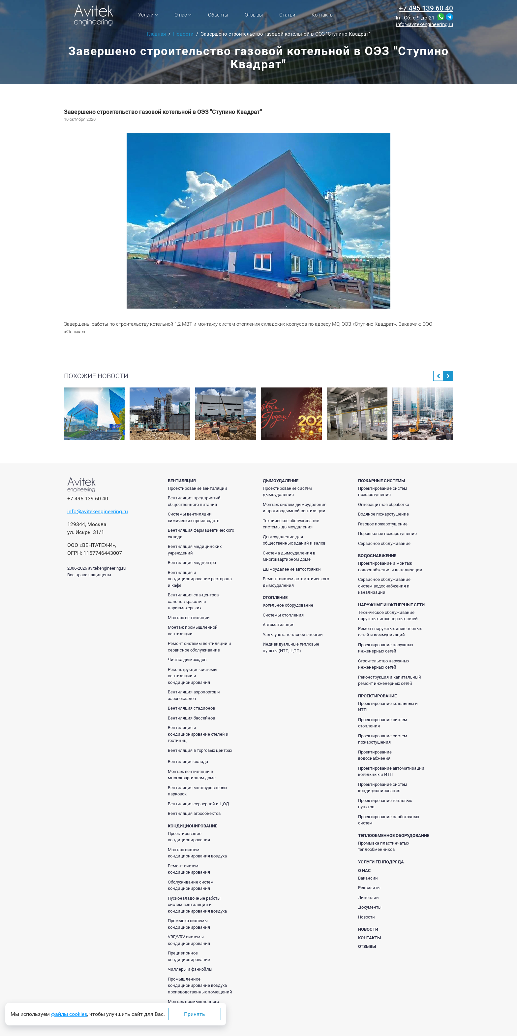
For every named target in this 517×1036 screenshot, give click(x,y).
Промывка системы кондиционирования (189, 924)
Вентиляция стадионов (191, 708)
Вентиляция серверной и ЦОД (198, 803)
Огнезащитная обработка (383, 504)
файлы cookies (69, 1014)
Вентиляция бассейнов (191, 718)
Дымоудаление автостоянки (292, 569)
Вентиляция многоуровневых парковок (197, 791)
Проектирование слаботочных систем (388, 820)
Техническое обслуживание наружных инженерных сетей (388, 615)
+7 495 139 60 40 (426, 8)
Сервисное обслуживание (384, 543)
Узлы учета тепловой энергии (293, 634)
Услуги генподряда (381, 861)
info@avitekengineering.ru (424, 24)
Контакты (323, 15)
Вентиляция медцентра (192, 562)
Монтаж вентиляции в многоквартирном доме (192, 775)
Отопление (275, 597)
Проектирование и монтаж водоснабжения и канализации (390, 566)
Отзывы (254, 15)
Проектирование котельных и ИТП (388, 707)
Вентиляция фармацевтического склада (201, 533)
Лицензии (368, 897)
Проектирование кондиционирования (189, 837)
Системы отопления (283, 615)
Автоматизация (278, 624)
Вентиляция (182, 480)
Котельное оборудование (288, 605)
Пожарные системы (381, 480)
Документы (369, 907)
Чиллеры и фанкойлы (190, 969)
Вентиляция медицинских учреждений (195, 549)
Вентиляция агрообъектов (194, 813)
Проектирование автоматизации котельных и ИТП (391, 771)
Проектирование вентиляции (197, 488)
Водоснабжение (377, 555)
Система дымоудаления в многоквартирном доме (289, 556)
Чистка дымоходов (187, 659)
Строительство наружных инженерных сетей (383, 664)
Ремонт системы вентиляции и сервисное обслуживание (199, 646)
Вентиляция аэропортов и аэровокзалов (194, 695)
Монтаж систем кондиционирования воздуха (197, 853)
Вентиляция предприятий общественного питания (194, 501)
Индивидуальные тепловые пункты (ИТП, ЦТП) (291, 647)
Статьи (287, 15)
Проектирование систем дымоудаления (287, 491)
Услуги (148, 15)
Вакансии (368, 878)
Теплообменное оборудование (393, 835)
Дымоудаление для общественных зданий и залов (294, 540)
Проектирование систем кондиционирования (382, 787)
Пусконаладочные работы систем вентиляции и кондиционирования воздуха (197, 905)
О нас (183, 15)
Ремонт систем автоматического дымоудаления (296, 582)
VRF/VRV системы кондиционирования (189, 940)
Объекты (218, 15)
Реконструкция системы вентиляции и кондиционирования (192, 676)
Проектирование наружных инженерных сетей (385, 648)
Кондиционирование (192, 825)
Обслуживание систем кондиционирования (191, 885)
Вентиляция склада (188, 761)
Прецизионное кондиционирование (189, 956)
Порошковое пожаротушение (387, 533)
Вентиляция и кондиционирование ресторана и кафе (200, 579)
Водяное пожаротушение (383, 514)
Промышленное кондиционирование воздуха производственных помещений (200, 985)
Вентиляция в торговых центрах (200, 750)
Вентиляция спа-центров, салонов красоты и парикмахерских (194, 601)
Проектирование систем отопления (382, 723)
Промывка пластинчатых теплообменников (383, 846)
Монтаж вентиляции (189, 617)
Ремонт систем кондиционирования (189, 869)
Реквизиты (369, 887)
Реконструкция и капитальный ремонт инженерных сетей (389, 680)
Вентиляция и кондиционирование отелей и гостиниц (198, 734)
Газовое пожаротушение (383, 523)
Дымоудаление (280, 480)
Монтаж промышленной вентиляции (193, 630)
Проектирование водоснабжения (375, 755)
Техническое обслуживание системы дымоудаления (291, 524)
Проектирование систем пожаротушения (382, 491)
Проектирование (377, 695)
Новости (366, 917)
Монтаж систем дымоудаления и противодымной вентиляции (294, 508)
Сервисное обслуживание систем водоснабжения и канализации (384, 586)
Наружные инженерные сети (391, 604)
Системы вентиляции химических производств (193, 517)
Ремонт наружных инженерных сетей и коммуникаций (390, 632)
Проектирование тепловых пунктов (385, 804)
